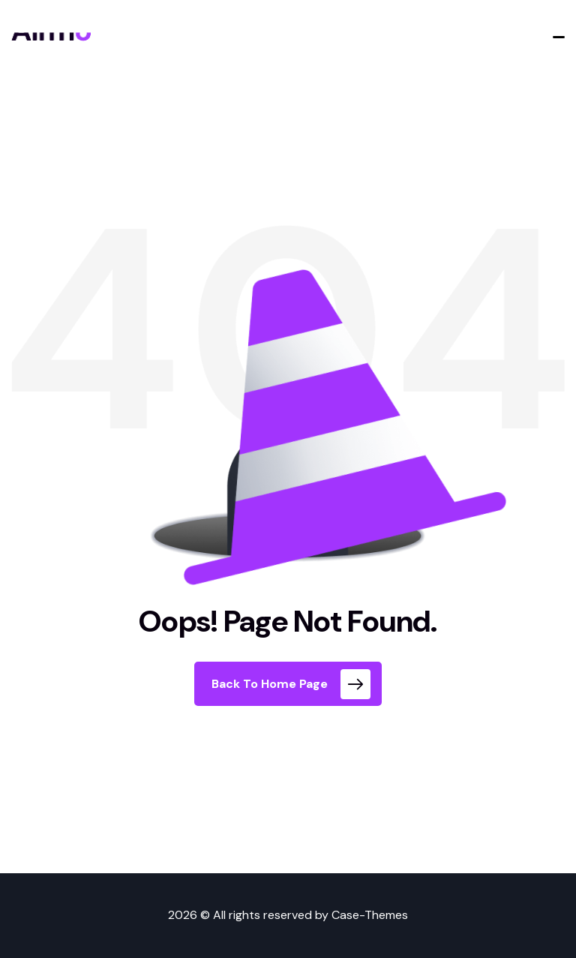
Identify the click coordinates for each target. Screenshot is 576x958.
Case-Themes (370, 915)
